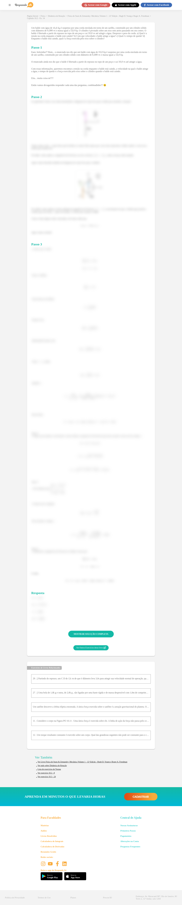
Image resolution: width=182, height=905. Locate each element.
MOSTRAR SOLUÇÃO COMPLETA (91, 634)
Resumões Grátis (48, 852)
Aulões (44, 831)
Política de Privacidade (15, 897)
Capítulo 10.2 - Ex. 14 (36, 18)
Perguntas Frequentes (130, 846)
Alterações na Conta (129, 841)
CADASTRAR (141, 796)
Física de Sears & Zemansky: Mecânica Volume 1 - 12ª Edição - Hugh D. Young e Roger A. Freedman (108, 16)
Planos (73, 897)
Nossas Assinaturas (129, 825)
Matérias (45, 825)
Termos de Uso (44, 897)
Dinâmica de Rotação (56, 16)
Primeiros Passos (128, 831)
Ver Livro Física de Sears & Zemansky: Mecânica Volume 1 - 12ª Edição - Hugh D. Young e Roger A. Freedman (82, 762)
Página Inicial (32, 16)
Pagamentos (125, 836)
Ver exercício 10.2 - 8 (46, 773)
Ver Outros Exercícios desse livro (91, 648)
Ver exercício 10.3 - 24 (47, 777)
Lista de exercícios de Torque (49, 769)
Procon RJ (107, 897)
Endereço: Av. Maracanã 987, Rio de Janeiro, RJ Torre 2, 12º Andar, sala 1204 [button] (156, 897)
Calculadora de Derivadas (52, 846)
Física (43, 16)
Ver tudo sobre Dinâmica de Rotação (52, 765)
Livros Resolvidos (49, 836)
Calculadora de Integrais (52, 841)
